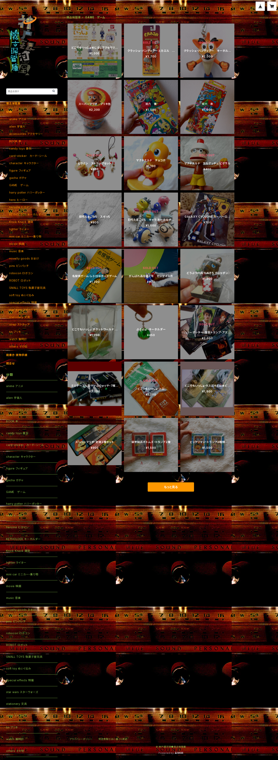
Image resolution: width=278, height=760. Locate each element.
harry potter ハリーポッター (27, 192)
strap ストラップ (19, 324)
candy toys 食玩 (20, 148)
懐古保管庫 (73, 17)
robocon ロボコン (21, 273)
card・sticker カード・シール (28, 155)
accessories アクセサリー (26, 133)
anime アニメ (17, 119)
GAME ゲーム (18, 185)
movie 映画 (16, 243)
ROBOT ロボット (20, 280)
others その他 (18, 346)
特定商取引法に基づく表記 (112, 739)
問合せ (10, 363)
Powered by (170, 753)
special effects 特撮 (23, 302)
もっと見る (171, 487)
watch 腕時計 (18, 339)
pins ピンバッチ (19, 265)
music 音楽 (16, 251)
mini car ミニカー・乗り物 (25, 236)
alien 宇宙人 (17, 126)
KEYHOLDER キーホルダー (26, 214)
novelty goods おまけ (24, 258)
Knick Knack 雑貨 (21, 221)
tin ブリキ (15, 331)
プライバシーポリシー (81, 739)
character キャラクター (24, 163)
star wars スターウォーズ (25, 309)
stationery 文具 (19, 317)
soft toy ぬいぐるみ (21, 295)
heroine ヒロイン (20, 207)
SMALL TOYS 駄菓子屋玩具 (27, 287)
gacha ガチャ (17, 177)
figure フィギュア (20, 170)
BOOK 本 (15, 141)
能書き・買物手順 (16, 355)
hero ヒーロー (18, 199)
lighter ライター (19, 229)
